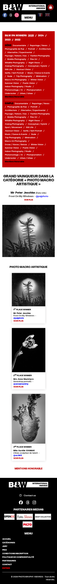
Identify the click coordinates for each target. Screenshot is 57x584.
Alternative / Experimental (19, 52)
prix (4, 550)
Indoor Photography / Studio (18, 86)
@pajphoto (42, 196)
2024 (41, 35)
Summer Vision (12, 83)
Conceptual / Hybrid (37, 66)
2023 (7, 39)
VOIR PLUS (28, 200)
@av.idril (17, 455)
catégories (8, 542)
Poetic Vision (29, 83)
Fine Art (33, 59)
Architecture (45, 49)
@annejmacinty (20, 384)
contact (7, 564)
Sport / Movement (13, 127)
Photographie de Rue (14, 49)
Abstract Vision (23, 69)
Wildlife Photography (15, 62)
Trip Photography (24, 76)
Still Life (8, 69)
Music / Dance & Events (39, 73)
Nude (9, 76)
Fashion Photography (40, 55)
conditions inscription (15, 553)
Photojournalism (34, 90)
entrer (6, 568)
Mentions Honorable (14, 96)
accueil (6, 539)
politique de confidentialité (18, 557)
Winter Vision (37, 79)
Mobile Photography (16, 59)
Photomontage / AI (14, 90)
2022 (17, 39)
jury (4, 546)
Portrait (31, 49)
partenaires (9, 560)
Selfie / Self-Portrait (14, 73)
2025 (31, 35)
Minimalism (41, 76)
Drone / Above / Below (16, 144)
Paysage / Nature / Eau (16, 55)
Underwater (10, 93)
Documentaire (19, 45)
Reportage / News (38, 45)
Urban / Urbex (26, 93)
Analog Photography (14, 66)
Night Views (34, 62)
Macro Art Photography (16, 79)
